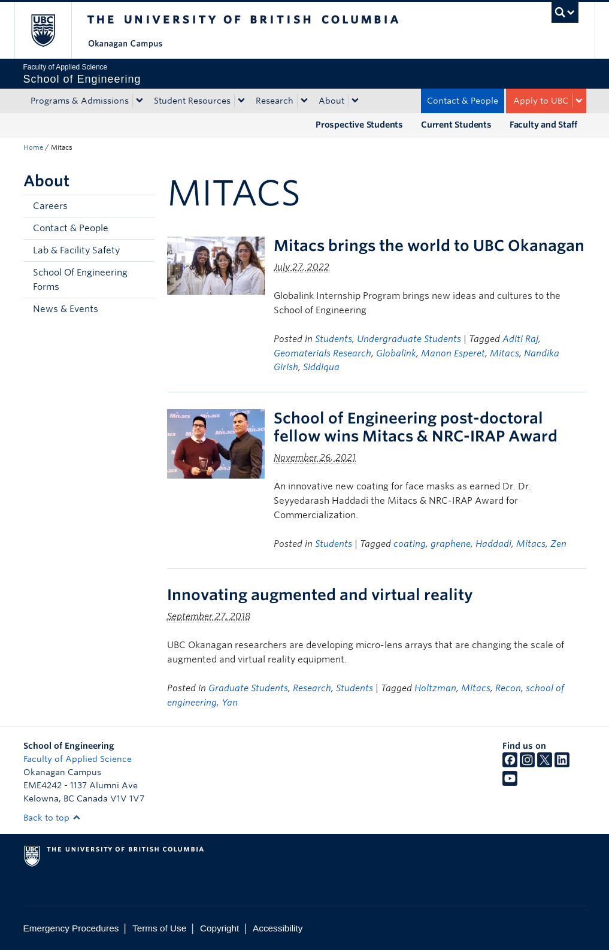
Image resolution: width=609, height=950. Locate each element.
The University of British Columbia (51, 30)
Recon (508, 688)
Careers (50, 206)
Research (274, 100)
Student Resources (192, 100)
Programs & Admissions (80, 100)
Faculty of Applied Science (77, 759)
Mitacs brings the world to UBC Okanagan (429, 246)
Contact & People (462, 100)
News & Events (65, 309)
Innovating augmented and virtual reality (320, 595)
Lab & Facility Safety (76, 250)
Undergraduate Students (409, 339)
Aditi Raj (520, 339)
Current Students (456, 124)
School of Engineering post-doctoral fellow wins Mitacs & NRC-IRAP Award (416, 427)
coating (409, 543)
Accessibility (277, 928)
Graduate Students (248, 688)
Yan (230, 702)
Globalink (396, 353)
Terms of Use (159, 928)
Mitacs (504, 353)
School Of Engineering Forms (80, 279)
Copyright (219, 928)
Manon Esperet (453, 353)
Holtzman (435, 688)
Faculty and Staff (543, 124)
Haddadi (493, 543)
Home (33, 147)
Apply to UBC (540, 100)
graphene (451, 543)
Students (333, 339)
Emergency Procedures (71, 928)
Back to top (52, 817)
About (331, 100)
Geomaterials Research (322, 353)
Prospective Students (359, 124)
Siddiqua (321, 367)
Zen (558, 543)
